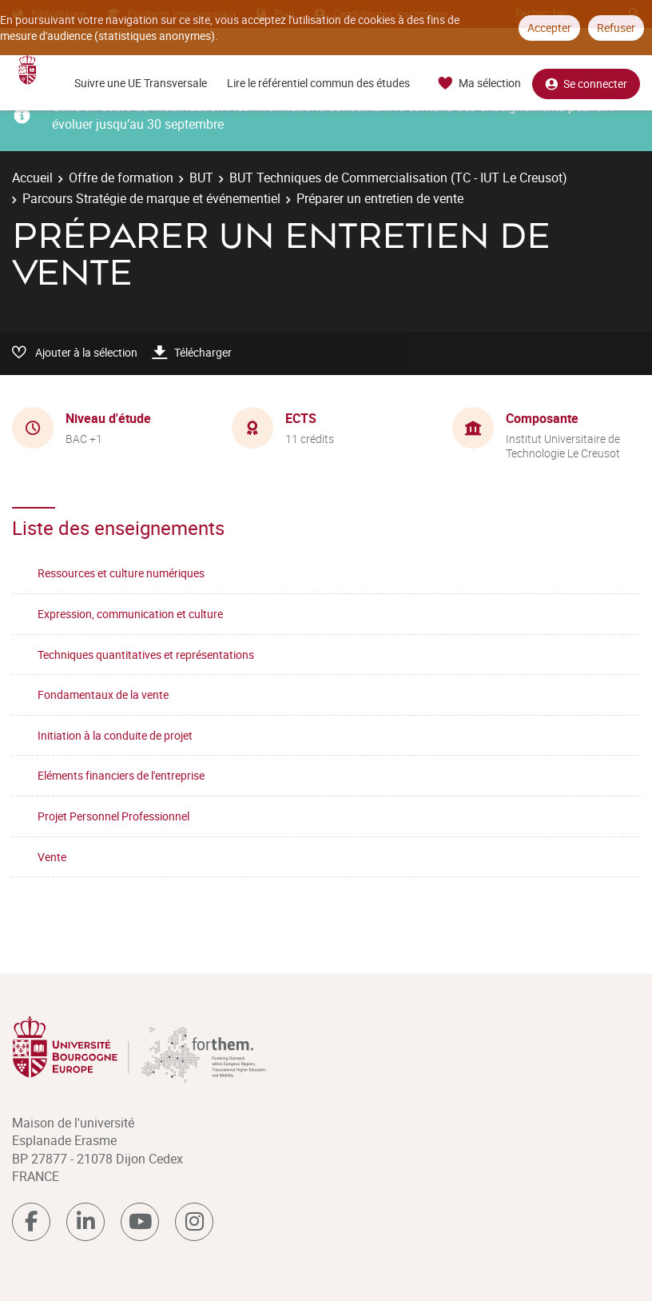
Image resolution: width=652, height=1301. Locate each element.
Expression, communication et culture (130, 613)
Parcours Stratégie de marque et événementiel (151, 198)
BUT (201, 177)
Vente (52, 856)
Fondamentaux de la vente (103, 694)
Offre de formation (121, 177)
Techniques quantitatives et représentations (146, 654)
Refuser (616, 27)
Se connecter (586, 83)
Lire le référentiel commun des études (318, 82)
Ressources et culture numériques (121, 573)
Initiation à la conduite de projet (115, 735)
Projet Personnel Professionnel (113, 816)
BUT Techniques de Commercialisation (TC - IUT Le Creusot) (398, 177)
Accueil (32, 177)
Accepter (549, 27)
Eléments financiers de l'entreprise (121, 775)
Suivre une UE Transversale (140, 82)
